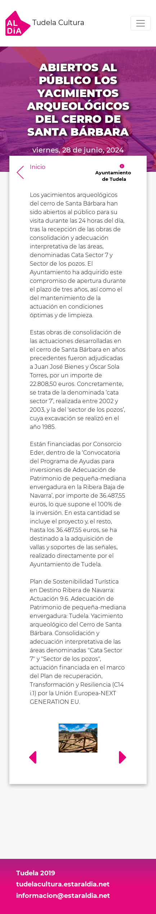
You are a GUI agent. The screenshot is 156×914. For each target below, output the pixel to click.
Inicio (37, 167)
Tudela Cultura (44, 23)
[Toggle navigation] (140, 23)
